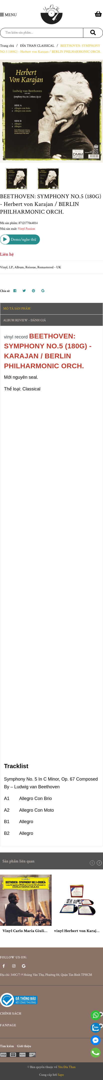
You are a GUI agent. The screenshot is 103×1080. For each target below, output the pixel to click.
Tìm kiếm (7, 1046)
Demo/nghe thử (18, 239)
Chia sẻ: (5, 291)
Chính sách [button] (51, 1013)
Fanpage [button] (51, 1025)
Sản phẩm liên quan (18, 861)
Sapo (61, 1075)
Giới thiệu (24, 1046)
